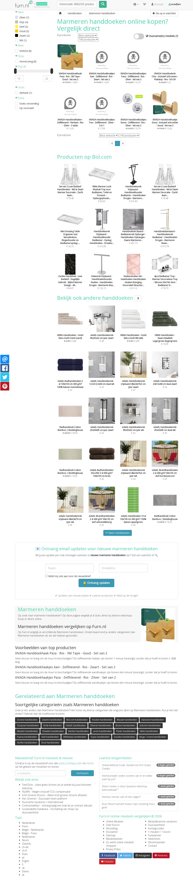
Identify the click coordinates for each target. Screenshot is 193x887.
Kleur (19, 12)
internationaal (55, 802)
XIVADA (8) (25, 50)
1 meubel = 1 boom (159, 831)
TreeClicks (27, 784)
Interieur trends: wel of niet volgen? (138, 796)
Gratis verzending (29, 103)
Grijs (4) (23, 22)
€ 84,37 (70, 276)
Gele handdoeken (50, 736)
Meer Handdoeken (118, 532)
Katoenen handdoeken (152, 719)
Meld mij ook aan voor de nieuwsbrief (68, 576)
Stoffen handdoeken (27, 742)
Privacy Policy (113, 849)
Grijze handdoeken (100, 736)
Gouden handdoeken (124, 736)
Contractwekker (31, 805)
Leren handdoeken (102, 731)
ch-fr (24, 850)
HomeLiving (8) (27, 61)
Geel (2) (23, 26)
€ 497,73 (133, 231)
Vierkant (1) (25, 92)
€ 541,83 (133, 188)
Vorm (19, 87)
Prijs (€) (20, 66)
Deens (25, 871)
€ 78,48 (70, 186)
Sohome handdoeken (150, 725)
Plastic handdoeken (125, 731)
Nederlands (28, 822)
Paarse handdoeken (27, 736)
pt (23, 857)
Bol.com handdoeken (77, 719)
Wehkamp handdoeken (74, 736)
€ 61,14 (133, 276)
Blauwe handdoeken (127, 719)
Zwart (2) (24, 35)
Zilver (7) (24, 17)
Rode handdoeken (52, 725)
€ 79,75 (165, 276)
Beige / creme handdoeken (152, 736)
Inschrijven (82, 773)
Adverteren (154, 838)
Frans (25, 826)
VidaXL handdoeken (76, 725)
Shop (19, 56)
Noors (25, 840)
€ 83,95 (102, 188)
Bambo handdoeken (78, 731)
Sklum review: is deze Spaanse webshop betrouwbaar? (138, 788)
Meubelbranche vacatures (162, 821)
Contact (152, 845)
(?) (176, 36)
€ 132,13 (102, 276)
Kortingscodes (156, 828)
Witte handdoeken (149, 731)
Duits (25, 854)
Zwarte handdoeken (52, 719)
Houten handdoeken (102, 719)
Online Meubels (114, 821)
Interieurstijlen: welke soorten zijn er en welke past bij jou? (138, 777)
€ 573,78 (165, 233)
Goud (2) (24, 31)
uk (23, 868)
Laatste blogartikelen (115, 758)
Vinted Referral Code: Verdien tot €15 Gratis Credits (138, 766)
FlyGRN (26, 791)
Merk (19, 45)
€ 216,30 (102, 233)
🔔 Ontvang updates (96, 583)
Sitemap (110, 835)
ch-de (25, 847)
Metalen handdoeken (27, 731)
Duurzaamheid (156, 825)
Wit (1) (23, 40)
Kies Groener (29, 798)
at (23, 874)
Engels (25, 861)
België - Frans (29, 833)
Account (157, 4)
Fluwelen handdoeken (53, 731)
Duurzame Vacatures (33, 802)
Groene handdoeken (27, 719)
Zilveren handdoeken (100, 725)
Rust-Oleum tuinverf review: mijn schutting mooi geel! (138, 805)
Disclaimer (112, 831)
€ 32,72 (70, 233)
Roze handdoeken (50, 742)
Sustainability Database (35, 809)
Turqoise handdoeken (28, 725)
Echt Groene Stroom (33, 795)
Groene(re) (41, 3)
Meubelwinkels (114, 838)
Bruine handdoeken (125, 725)
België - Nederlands (33, 829)
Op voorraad (26, 108)
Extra (19, 98)
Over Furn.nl (112, 825)
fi (22, 864)
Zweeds (26, 843)
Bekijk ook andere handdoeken (99, 297)
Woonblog (112, 828)
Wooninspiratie (156, 842)
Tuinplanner (154, 835)
